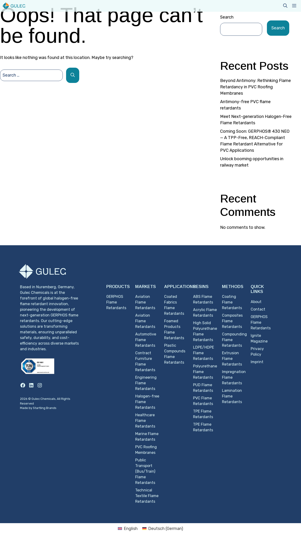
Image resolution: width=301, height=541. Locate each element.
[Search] (72, 75)
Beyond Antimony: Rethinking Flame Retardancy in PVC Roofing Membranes (255, 87)
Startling (39, 408)
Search (227, 17)
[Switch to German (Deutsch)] (163, 528)
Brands (51, 408)
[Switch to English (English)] (127, 528)
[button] (285, 6)
